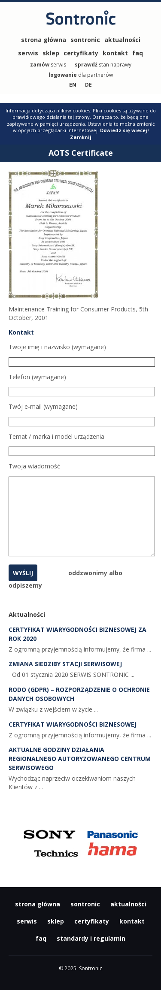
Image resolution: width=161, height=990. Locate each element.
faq (137, 53)
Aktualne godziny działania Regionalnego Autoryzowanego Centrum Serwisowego (80, 759)
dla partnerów (81, 74)
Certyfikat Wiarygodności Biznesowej (73, 724)
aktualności (122, 40)
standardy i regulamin (91, 938)
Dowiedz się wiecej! (124, 130)
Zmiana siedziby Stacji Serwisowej (65, 664)
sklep (51, 53)
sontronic (85, 40)
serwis (28, 53)
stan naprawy (103, 64)
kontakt (115, 53)
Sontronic (80, 21)
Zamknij (80, 137)
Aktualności (27, 614)
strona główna (43, 40)
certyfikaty (81, 53)
